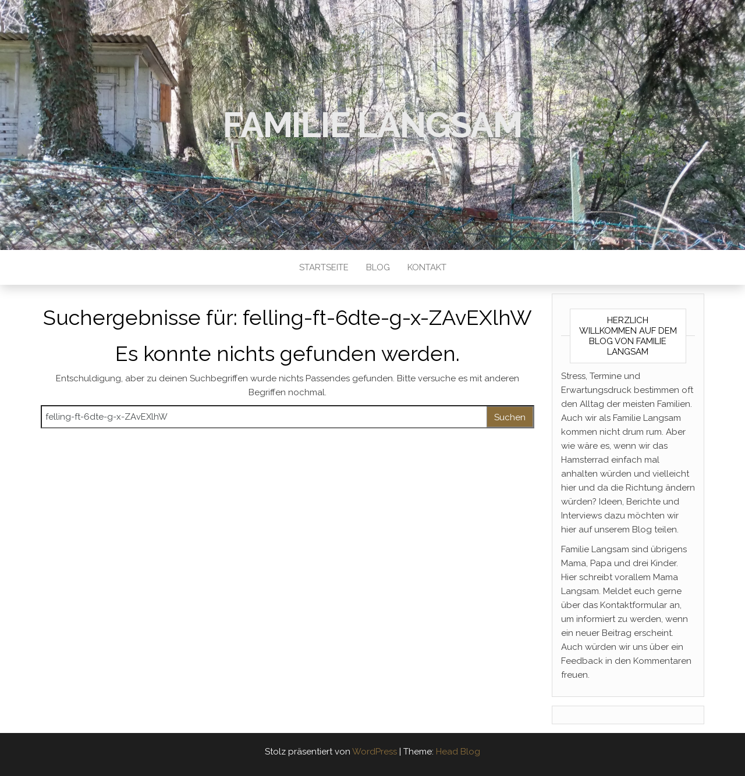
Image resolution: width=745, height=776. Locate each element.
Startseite (324, 267)
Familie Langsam (372, 125)
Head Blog (458, 751)
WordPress (374, 751)
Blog (378, 267)
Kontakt (426, 267)
